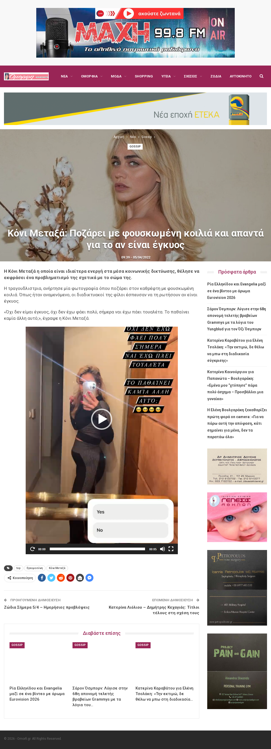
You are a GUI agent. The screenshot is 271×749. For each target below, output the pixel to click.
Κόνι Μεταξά (57, 568)
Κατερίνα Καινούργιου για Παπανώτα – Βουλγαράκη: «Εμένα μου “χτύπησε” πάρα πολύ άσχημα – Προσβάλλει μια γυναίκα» (235, 385)
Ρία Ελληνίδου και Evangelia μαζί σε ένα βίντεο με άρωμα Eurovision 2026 (236, 291)
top (18, 568)
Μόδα (116, 76)
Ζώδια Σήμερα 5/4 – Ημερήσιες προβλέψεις (47, 607)
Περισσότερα (221, 76)
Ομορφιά (89, 76)
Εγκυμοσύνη (35, 568)
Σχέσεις (190, 76)
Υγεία (166, 76)
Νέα (64, 76)
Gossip (135, 146)
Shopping (144, 76)
